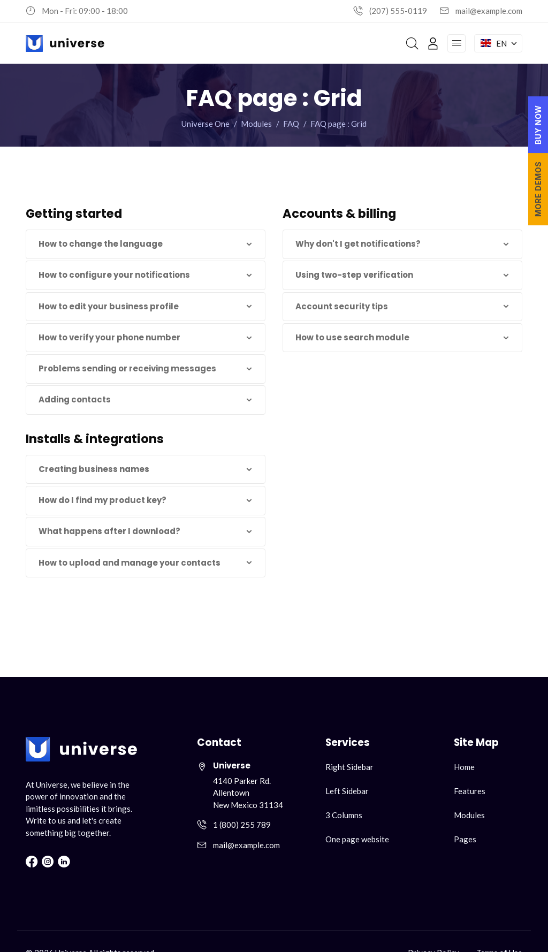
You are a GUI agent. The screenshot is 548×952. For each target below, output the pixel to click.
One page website (357, 839)
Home (464, 767)
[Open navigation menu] (456, 43)
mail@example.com (488, 11)
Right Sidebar (349, 767)
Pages (465, 839)
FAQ (291, 123)
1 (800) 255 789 (242, 824)
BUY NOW (538, 124)
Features (469, 791)
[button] (145, 244)
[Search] (412, 43)
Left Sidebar (347, 791)
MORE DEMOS (538, 189)
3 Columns (343, 815)
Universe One (205, 123)
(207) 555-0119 (398, 11)
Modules (256, 123)
